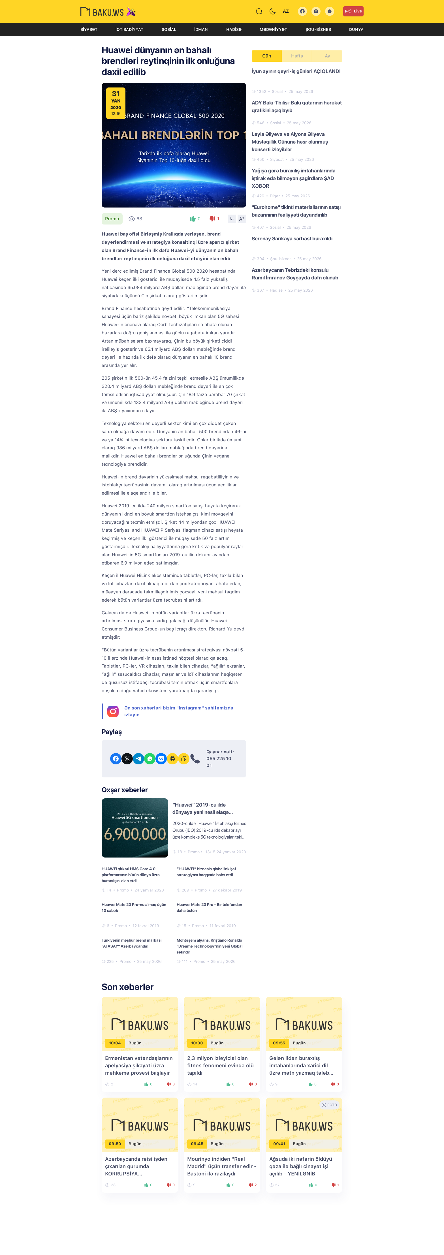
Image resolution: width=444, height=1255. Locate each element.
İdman (201, 29)
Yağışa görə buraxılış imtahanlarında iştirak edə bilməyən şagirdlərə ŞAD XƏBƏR (294, 178)
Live (353, 11)
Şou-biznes (318, 29)
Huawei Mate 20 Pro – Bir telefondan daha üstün (209, 907)
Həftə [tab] (297, 56)
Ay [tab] (327, 56)
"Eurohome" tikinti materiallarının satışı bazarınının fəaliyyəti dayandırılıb (296, 211)
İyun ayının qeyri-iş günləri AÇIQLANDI (296, 71)
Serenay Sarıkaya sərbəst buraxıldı (292, 238)
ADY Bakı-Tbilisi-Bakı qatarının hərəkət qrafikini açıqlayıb (297, 106)
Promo (112, 218)
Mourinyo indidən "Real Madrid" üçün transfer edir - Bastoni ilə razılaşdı (222, 1166)
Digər (275, 196)
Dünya (356, 29)
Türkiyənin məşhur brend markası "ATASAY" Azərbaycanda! (131, 943)
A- (231, 219)
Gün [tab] (266, 56)
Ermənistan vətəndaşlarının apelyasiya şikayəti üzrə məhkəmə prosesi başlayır (139, 1065)
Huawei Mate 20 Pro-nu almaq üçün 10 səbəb (134, 907)
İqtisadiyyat (129, 29)
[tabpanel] (297, 180)
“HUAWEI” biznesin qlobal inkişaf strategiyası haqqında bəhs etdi (206, 872)
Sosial (169, 29)
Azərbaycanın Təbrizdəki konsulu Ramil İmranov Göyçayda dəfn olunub (295, 274)
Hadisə (234, 29)
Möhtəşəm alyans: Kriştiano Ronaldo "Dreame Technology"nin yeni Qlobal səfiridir (209, 946)
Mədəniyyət (273, 29)
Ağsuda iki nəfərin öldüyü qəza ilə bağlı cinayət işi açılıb (300, 1166)
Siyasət (88, 29)
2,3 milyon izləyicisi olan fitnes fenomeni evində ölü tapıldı (220, 1065)
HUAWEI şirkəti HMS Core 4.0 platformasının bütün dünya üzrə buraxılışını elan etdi (131, 875)
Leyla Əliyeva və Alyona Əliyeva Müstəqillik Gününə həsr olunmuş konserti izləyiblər (290, 141)
